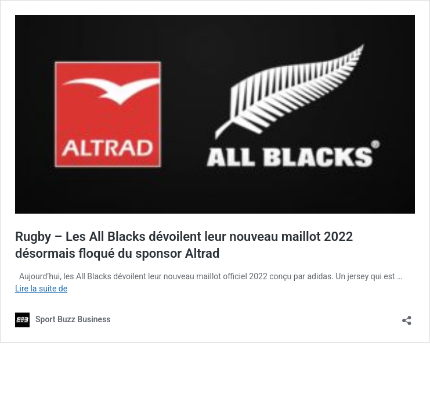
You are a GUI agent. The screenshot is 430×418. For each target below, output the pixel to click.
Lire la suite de (41, 288)
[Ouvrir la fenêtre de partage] (407, 317)
